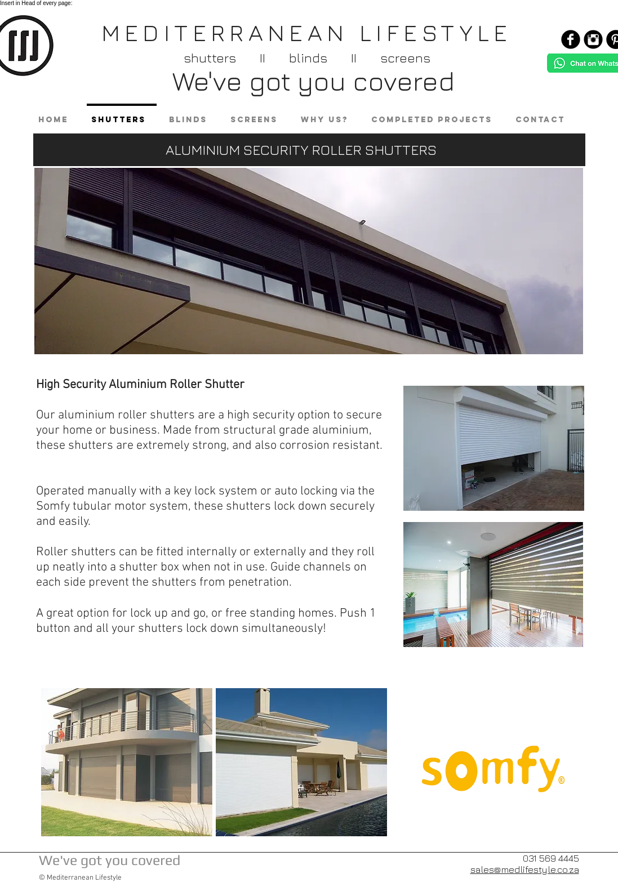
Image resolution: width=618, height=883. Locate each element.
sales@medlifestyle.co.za (524, 869)
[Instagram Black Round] (593, 39)
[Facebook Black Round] (570, 39)
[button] (126, 762)
